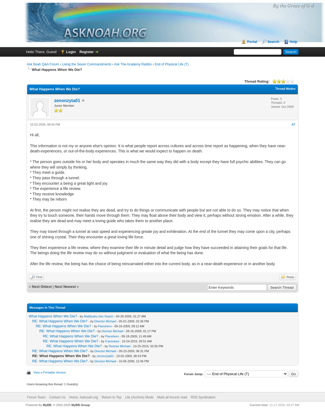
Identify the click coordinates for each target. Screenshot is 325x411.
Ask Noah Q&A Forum (43, 64)
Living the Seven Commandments (86, 64)
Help (293, 42)
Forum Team (36, 397)
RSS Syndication (203, 397)
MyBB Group (81, 405)
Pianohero (105, 326)
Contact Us (57, 397)
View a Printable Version (49, 372)
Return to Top (111, 397)
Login (71, 52)
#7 (293, 124)
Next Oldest (42, 287)
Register (86, 52)
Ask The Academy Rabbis (133, 64)
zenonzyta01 (67, 100)
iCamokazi (112, 341)
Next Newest (65, 287)
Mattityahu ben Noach (98, 316)
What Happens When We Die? (52, 316)
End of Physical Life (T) (172, 64)
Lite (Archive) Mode (139, 397)
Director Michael (105, 321)
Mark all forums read (172, 397)
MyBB (47, 405)
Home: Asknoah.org (83, 397)
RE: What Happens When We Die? (59, 321)
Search (273, 42)
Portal (252, 42)
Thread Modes (285, 88)
